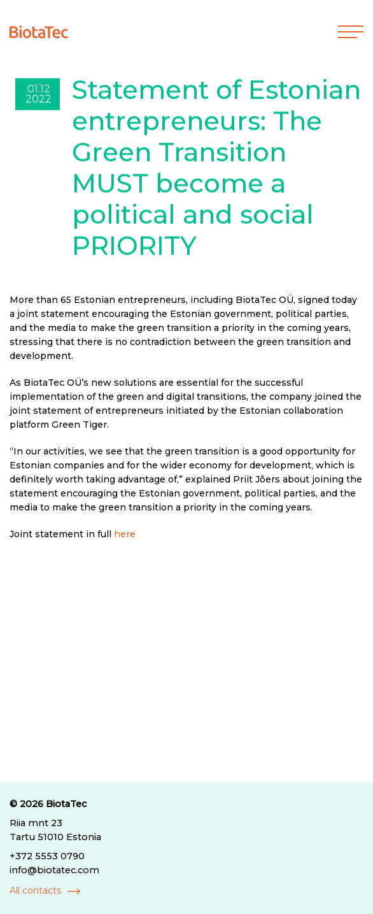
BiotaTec (66, 804)
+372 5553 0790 (47, 856)
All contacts (35, 890)
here (125, 534)
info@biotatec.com (54, 870)
